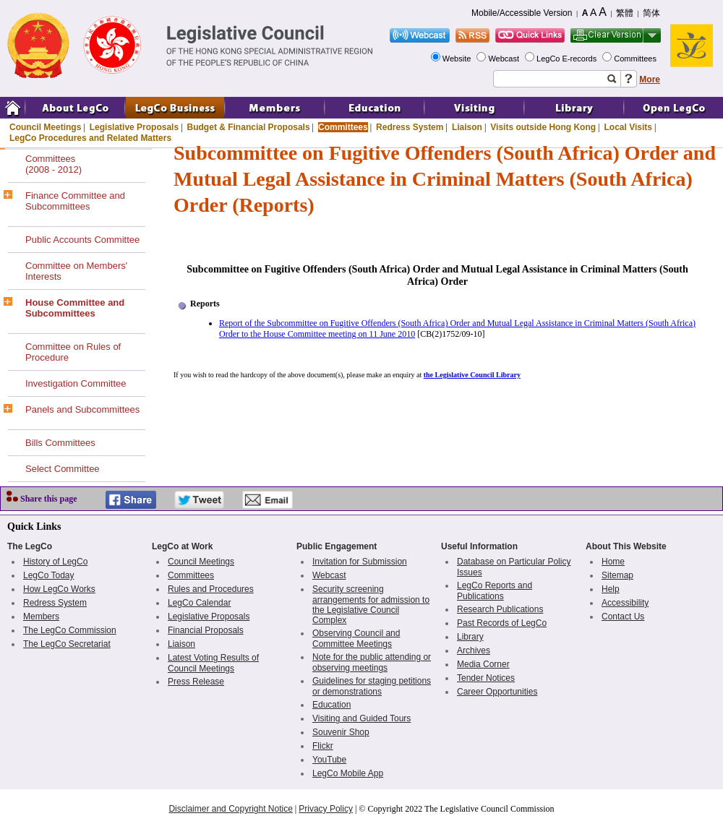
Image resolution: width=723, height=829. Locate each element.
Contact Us (623, 616)
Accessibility (625, 603)
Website (458, 58)
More (649, 79)
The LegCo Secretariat (67, 644)
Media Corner (483, 664)
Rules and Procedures (211, 589)
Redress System (409, 127)
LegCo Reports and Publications (494, 590)
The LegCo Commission (69, 630)
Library (470, 637)
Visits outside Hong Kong (543, 127)
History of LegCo (55, 562)
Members (41, 616)
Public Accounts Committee (82, 239)
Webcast (504, 58)
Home (613, 562)
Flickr (322, 746)
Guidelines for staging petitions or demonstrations (371, 686)
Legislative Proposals (134, 127)
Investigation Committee (75, 383)
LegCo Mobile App (347, 773)
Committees (636, 58)
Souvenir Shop (340, 732)
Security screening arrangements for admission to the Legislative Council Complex (370, 604)
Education (331, 705)
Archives (473, 650)
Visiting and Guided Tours (361, 718)
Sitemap (617, 575)
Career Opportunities (497, 692)
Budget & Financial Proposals (248, 127)
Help (611, 589)
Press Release (196, 681)
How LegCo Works (59, 589)
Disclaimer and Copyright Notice (230, 809)
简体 (651, 13)
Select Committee (62, 468)
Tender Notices (486, 678)
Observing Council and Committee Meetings (356, 638)
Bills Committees (60, 442)
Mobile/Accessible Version (521, 13)
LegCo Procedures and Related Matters (90, 138)
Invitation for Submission (359, 562)
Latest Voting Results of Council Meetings (213, 663)
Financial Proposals (206, 630)
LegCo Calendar (199, 603)
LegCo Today (48, 575)
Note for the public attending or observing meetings (371, 662)
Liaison (467, 127)
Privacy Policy (326, 809)
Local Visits (627, 127)
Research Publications (500, 609)
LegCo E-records (567, 58)
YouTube (329, 760)
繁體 (624, 13)
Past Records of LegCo (502, 623)
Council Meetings (45, 127)
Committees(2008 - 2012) (53, 164)
